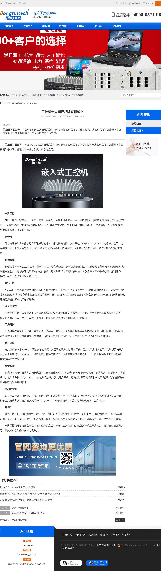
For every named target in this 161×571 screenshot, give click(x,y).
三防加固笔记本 (63, 95)
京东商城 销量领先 (44, 14)
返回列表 (119, 520)
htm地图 (63, 548)
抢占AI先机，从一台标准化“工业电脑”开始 (17, 487)
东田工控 (15, 3)
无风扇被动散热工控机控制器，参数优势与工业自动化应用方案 (26, 500)
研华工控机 (37, 95)
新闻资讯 (81, 26)
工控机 (14, 95)
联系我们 (136, 3)
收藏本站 (122, 3)
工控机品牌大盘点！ (20, 508)
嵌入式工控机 (25, 95)
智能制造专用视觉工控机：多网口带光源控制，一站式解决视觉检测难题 (30, 494)
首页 (14, 103)
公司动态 (136, 123)
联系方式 (117, 26)
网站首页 (9, 26)
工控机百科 (32, 103)
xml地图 (156, 545)
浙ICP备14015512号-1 (105, 545)
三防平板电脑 (49, 95)
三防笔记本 (45, 26)
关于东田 (99, 26)
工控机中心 (27, 26)
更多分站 (149, 3)
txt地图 (71, 548)
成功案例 (63, 26)
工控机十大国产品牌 (18, 520)
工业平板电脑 (77, 95)
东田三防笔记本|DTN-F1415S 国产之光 (28, 513)
